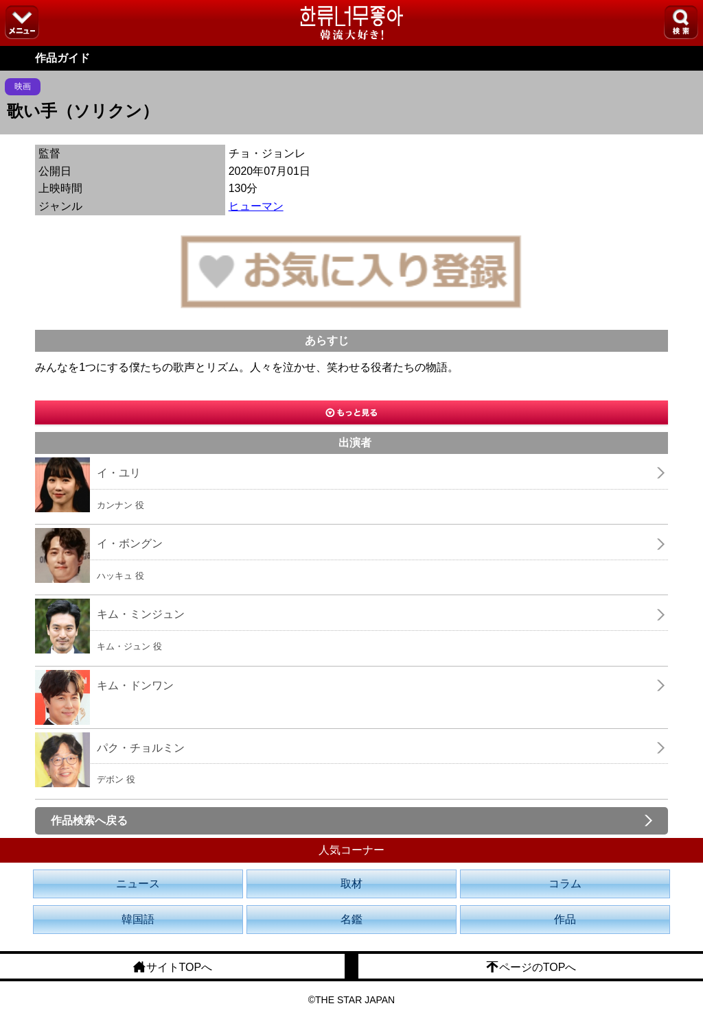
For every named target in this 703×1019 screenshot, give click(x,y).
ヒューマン (256, 206)
